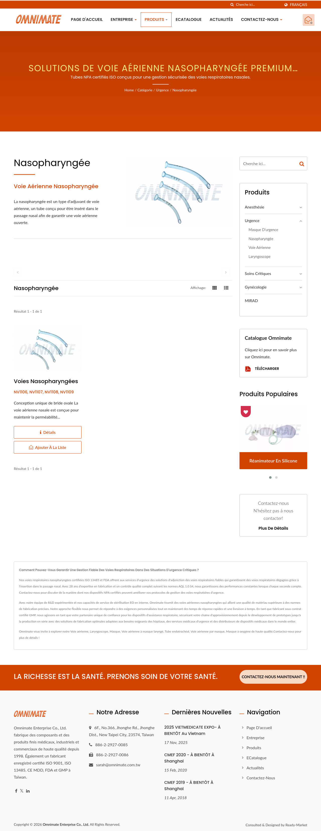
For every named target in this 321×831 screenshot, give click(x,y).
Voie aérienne (260, 247)
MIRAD (251, 300)
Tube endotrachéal (177, 631)
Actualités (221, 19)
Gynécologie (256, 287)
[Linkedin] (28, 789)
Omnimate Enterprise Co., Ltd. (66, 822)
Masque (115, 631)
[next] (226, 272)
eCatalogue (189, 19)
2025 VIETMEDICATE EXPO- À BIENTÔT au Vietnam (192, 729)
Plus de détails (273, 528)
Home (129, 90)
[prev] (18, 272)
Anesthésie (254, 206)
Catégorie (144, 90)
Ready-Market (296, 823)
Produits (156, 19)
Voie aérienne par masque (208, 631)
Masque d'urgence (263, 230)
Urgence (162, 90)
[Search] (258, 4)
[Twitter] (22, 789)
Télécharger (262, 369)
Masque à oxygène (238, 631)
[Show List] (226, 287)
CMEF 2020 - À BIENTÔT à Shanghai (189, 756)
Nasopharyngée (185, 90)
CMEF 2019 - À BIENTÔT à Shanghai (188, 784)
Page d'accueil (87, 19)
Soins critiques (258, 273)
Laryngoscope (260, 256)
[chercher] (232, 4)
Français (298, 5)
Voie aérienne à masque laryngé (142, 631)
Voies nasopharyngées (46, 381)
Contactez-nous (261, 19)
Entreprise (124, 19)
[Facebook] (16, 789)
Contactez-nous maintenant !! (273, 676)
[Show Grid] (214, 287)
